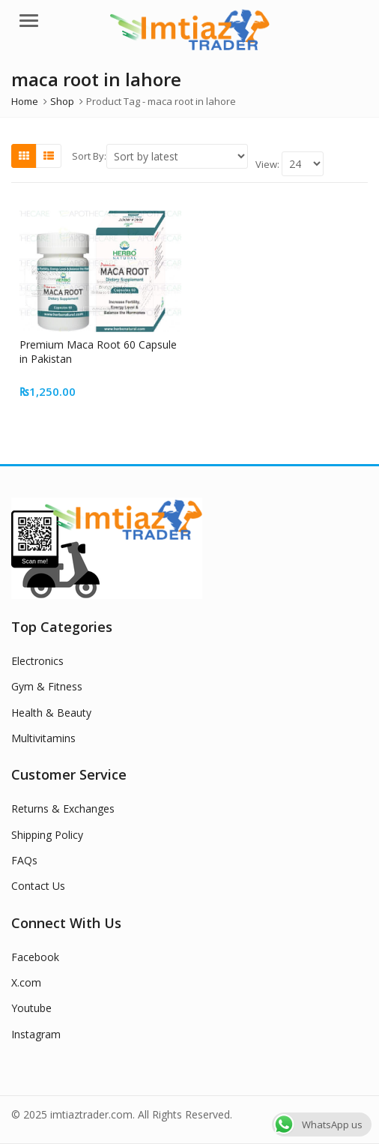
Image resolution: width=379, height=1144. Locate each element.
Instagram (36, 1034)
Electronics (37, 661)
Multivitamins (43, 738)
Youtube (31, 1008)
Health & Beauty (51, 712)
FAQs (24, 860)
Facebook (35, 957)
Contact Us (38, 886)
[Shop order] (177, 156)
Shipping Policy (47, 835)
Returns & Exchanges (63, 808)
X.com (26, 982)
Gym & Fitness (46, 686)
